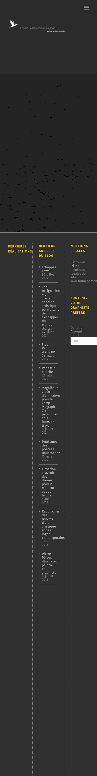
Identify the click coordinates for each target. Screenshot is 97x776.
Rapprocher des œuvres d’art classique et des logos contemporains (48, 524)
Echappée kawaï (48, 269)
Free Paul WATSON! (48, 348)
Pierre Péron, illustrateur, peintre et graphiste (48, 563)
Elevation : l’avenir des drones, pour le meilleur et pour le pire (48, 482)
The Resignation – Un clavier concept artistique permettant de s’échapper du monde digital (48, 307)
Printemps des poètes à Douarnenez (48, 447)
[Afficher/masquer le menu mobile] (87, 7)
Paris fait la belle (48, 370)
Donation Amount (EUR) (78, 331)
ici (72, 266)
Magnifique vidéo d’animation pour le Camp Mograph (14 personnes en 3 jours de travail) (48, 406)
